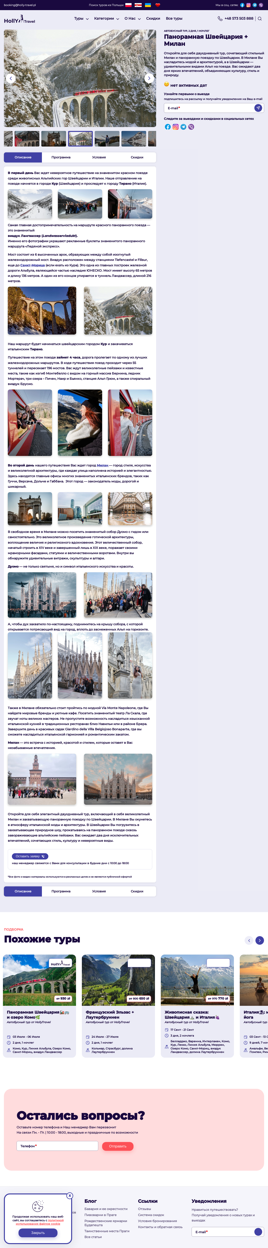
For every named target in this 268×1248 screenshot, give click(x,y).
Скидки (153, 18)
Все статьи (93, 1237)
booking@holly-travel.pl (20, 5)
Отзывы (144, 1209)
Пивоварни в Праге (100, 1215)
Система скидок (151, 1215)
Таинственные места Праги (106, 1231)
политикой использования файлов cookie (40, 1222)
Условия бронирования (157, 1221)
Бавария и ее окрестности (105, 1209)
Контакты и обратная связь (160, 1227)
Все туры (174, 18)
